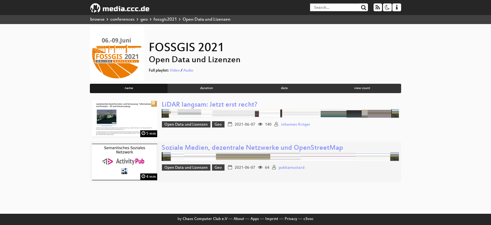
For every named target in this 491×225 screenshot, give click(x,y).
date (284, 88)
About (239, 219)
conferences (122, 19)
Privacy (291, 219)
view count (362, 88)
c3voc (308, 219)
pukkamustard (291, 168)
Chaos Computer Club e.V (205, 219)
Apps (255, 219)
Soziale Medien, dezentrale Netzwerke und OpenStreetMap (252, 148)
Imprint (271, 219)
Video (175, 70)
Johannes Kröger (295, 124)
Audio (188, 70)
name (129, 88)
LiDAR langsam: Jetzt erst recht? (209, 105)
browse (97, 19)
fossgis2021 (165, 19)
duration (206, 88)
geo (144, 19)
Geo (218, 124)
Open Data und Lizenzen (186, 124)
